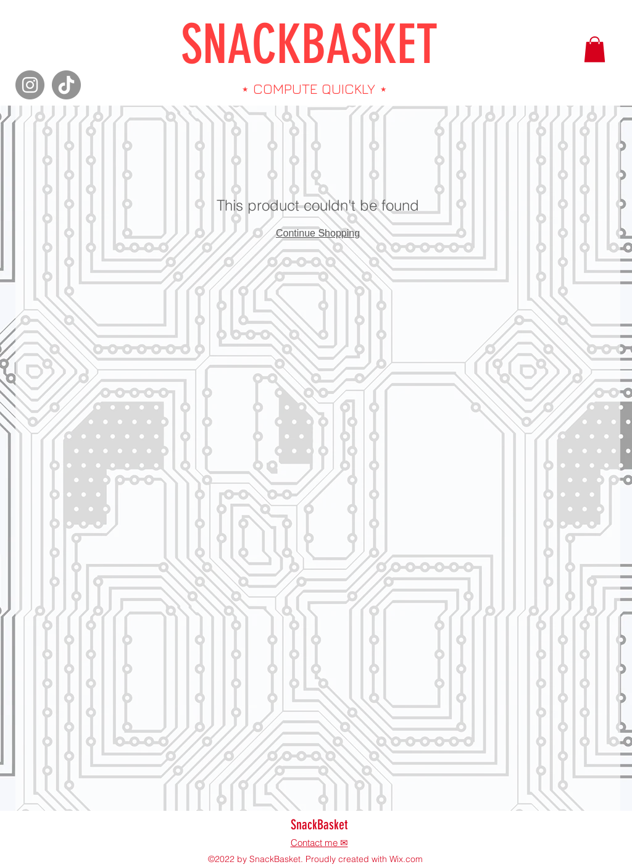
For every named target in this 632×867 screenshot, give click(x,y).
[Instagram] (29, 84)
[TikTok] (66, 84)
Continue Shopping (318, 233)
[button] (594, 49)
